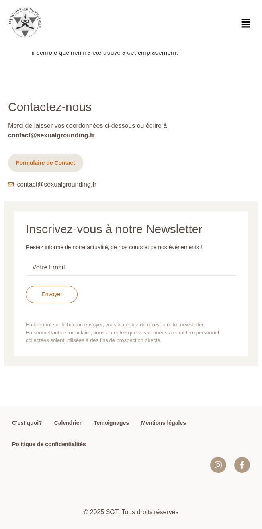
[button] (246, 24)
